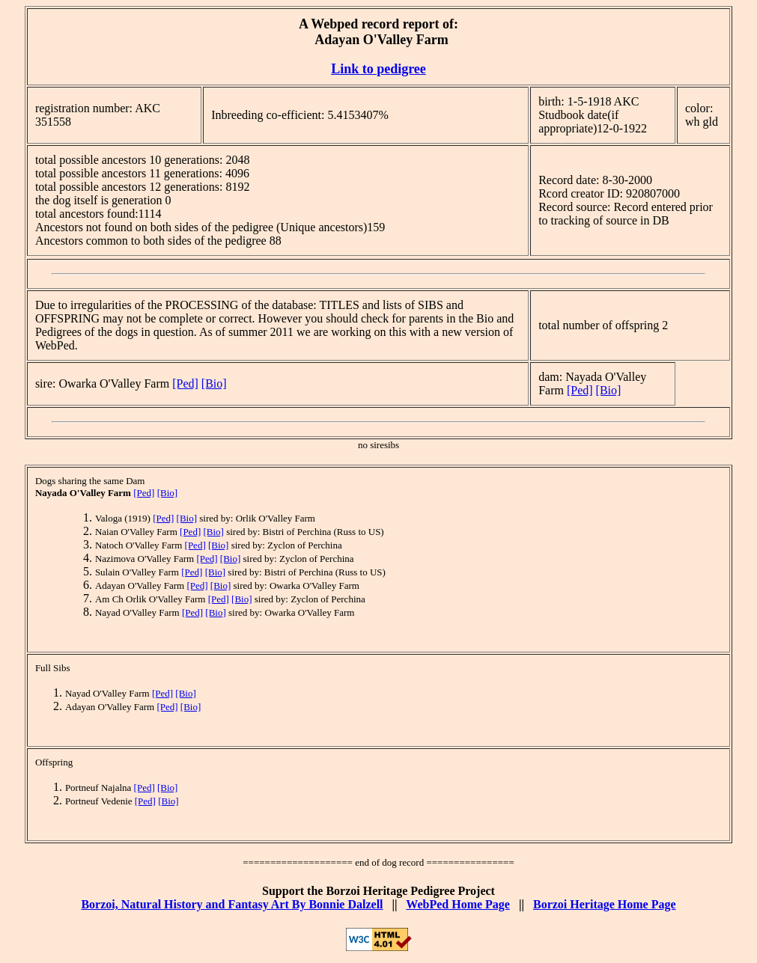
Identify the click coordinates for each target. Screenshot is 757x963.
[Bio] (214, 383)
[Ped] (185, 383)
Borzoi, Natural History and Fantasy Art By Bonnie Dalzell (232, 904)
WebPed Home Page (458, 904)
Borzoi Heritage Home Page (604, 904)
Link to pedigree (378, 68)
